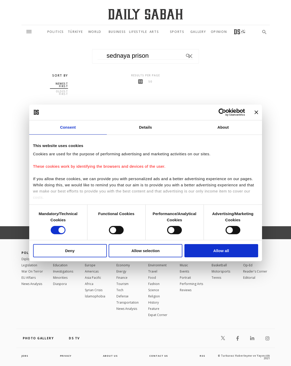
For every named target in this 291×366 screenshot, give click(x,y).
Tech (119, 290)
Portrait (185, 277)
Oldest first (62, 93)
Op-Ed (247, 265)
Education (60, 265)
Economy (123, 265)
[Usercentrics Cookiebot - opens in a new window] (222, 112)
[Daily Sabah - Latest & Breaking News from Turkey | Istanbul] (145, 14)
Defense (122, 296)
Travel (152, 271)
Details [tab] (145, 127)
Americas (92, 271)
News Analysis (31, 284)
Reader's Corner (255, 271)
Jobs (25, 355)
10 (140, 81)
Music (184, 265)
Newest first (62, 85)
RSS (202, 355)
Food (152, 277)
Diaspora (60, 284)
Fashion (154, 284)
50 (150, 81)
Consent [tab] (68, 127)
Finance (122, 277)
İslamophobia (95, 296)
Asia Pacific (93, 277)
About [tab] (223, 127)
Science (153, 290)
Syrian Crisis (93, 290)
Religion (154, 296)
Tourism (122, 284)
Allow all (221, 250)
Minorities (60, 277)
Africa (89, 284)
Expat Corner (157, 315)
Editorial (249, 277)
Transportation (127, 302)
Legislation (29, 265)
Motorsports (221, 271)
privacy (65, 355)
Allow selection (145, 250)
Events (184, 271)
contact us (159, 355)
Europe (90, 265)
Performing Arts (191, 284)
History (153, 302)
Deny (70, 250)
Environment (157, 265)
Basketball (219, 265)
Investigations (63, 271)
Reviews (185, 290)
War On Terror (32, 271)
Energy (121, 271)
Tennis (216, 277)
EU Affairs (28, 277)
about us (110, 355)
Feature (153, 308)
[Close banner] (256, 112)
